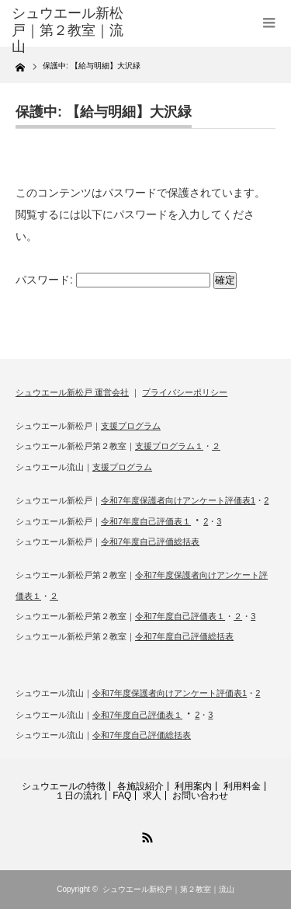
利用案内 (193, 786)
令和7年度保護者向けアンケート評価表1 (178, 500)
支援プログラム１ (169, 446)
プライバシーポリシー (184, 392)
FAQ (122, 795)
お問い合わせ (200, 795)
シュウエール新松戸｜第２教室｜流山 (168, 889)
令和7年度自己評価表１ (146, 521)
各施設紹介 (140, 786)
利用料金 (242, 786)
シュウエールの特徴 (64, 786)
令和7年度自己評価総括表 (150, 541)
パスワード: (113, 279)
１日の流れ (78, 795)
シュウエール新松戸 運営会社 (72, 392)
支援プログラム (131, 425)
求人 (152, 795)
